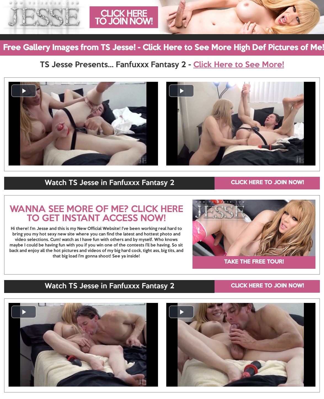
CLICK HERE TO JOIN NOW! (267, 182)
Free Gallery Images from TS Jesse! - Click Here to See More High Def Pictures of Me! (163, 47)
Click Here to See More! (238, 65)
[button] (23, 91)
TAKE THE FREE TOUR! (254, 262)
